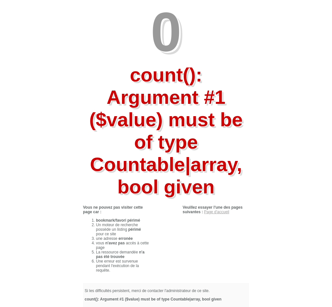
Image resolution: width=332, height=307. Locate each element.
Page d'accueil (216, 212)
